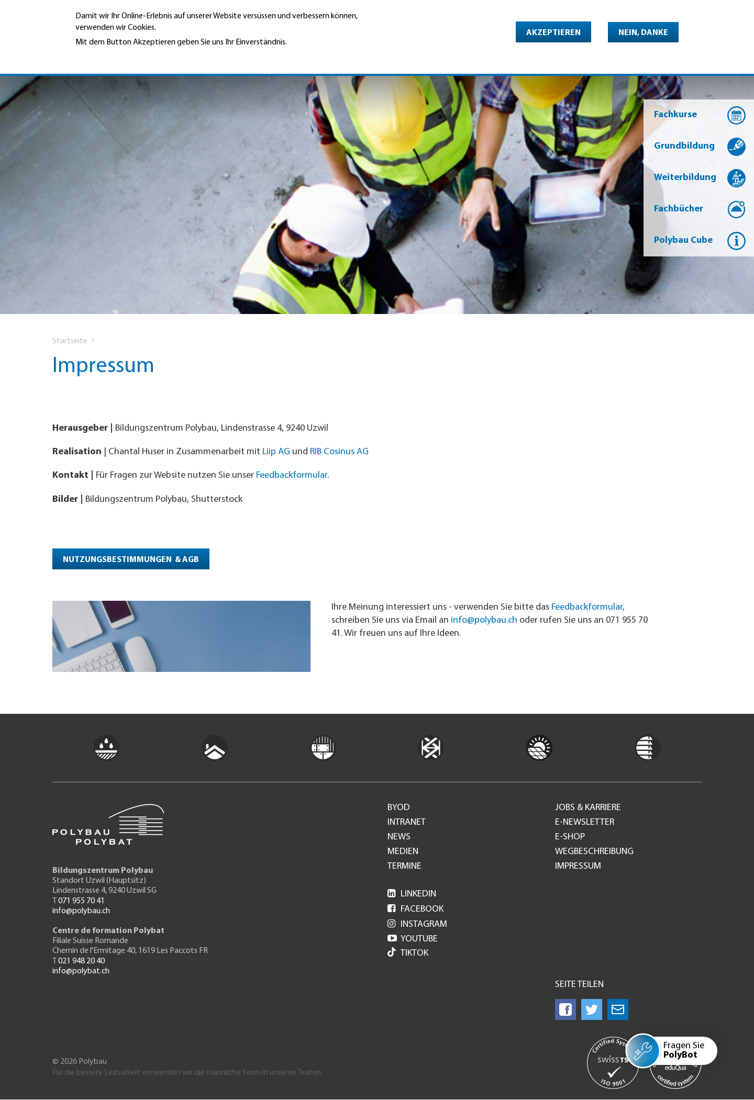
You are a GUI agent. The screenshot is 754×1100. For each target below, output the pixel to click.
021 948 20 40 (81, 961)
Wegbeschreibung (594, 852)
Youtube (412, 939)
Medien (402, 852)
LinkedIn (411, 894)
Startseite (69, 341)
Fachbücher (678, 209)
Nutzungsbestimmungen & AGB (131, 560)
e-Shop (570, 837)
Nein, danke (643, 33)
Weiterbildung (685, 178)
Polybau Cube (683, 240)
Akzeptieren (553, 33)
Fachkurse (675, 115)
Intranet (406, 822)
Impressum (578, 866)
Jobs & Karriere (588, 808)
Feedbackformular (291, 475)
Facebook (415, 909)
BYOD (398, 808)
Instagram (417, 924)
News (399, 837)
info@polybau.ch (484, 620)
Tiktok (407, 953)
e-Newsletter (584, 822)
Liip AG (276, 452)
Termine (404, 866)
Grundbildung (684, 146)
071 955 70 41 (81, 901)
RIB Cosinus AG (339, 452)
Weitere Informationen (120, 57)
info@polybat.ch (80, 971)
